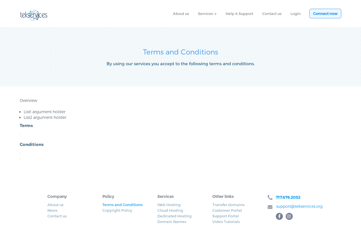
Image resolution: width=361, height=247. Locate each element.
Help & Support (239, 13)
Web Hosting (168, 204)
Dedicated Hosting (174, 216)
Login (295, 13)
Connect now (325, 13)
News (52, 210)
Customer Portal (227, 210)
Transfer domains (228, 204)
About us (181, 13)
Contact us (271, 13)
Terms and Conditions (122, 204)
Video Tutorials (226, 221)
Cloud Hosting (170, 210)
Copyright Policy (117, 210)
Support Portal (225, 216)
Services (207, 13)
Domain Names (171, 221)
